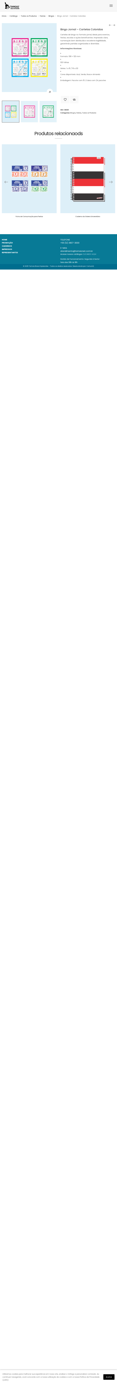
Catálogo (14, 16)
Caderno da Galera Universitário (87, 216)
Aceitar (109, 1377)
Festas (42, 16)
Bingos (51, 16)
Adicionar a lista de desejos (65, 99)
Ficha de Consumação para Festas (29, 216)
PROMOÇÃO (7, 243)
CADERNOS (7, 246)
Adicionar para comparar (74, 99)
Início (4, 16)
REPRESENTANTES (10, 252)
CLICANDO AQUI (89, 254)
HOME (4, 239)
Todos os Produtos (29, 16)
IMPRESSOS (7, 249)
